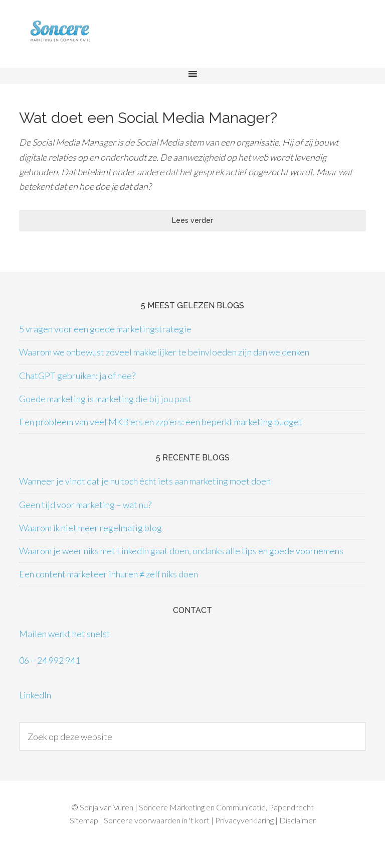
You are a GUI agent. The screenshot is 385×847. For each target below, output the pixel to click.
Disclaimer (297, 820)
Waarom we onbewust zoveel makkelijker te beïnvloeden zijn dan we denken (164, 351)
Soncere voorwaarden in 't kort (157, 820)
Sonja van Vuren (106, 807)
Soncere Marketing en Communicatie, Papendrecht (226, 807)
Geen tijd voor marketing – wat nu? (85, 504)
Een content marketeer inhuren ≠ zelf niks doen (108, 573)
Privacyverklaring (244, 820)
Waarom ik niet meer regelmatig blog (90, 527)
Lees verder (192, 220)
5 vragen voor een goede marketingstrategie (105, 328)
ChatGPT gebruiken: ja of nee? (77, 375)
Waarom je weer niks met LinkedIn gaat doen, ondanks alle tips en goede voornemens (181, 550)
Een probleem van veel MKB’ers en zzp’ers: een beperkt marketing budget (160, 421)
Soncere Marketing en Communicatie (80, 39)
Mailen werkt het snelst (64, 633)
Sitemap (84, 820)
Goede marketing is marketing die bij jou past (105, 398)
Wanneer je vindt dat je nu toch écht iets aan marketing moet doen (145, 481)
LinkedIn (35, 694)
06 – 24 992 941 (49, 660)
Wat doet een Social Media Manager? (148, 118)
